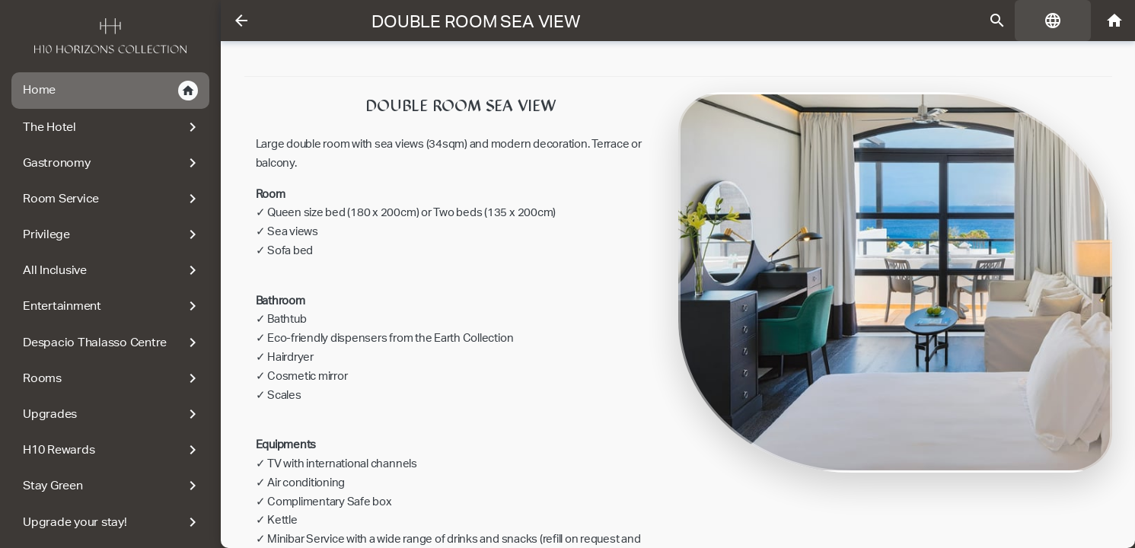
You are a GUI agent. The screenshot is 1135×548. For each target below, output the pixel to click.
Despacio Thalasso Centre (112, 342)
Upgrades (112, 414)
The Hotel (112, 127)
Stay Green (112, 485)
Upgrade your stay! (112, 522)
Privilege (112, 234)
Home (110, 90)
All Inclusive (112, 270)
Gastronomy (112, 163)
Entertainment (112, 306)
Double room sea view (475, 21)
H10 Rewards (112, 450)
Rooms (112, 378)
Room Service (112, 199)
